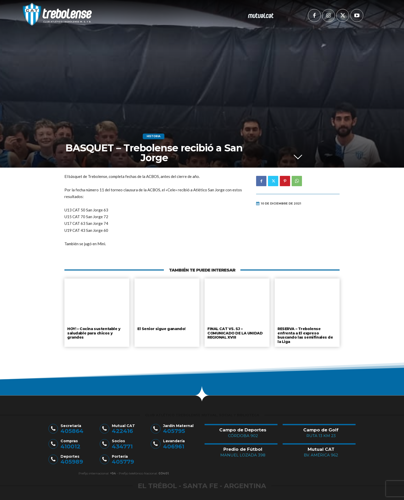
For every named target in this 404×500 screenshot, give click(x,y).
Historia (153, 136)
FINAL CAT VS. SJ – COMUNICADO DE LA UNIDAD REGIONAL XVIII (234, 332)
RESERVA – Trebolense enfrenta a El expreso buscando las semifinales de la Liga (306, 334)
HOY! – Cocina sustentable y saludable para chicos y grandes (93, 332)
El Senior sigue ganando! (160, 328)
